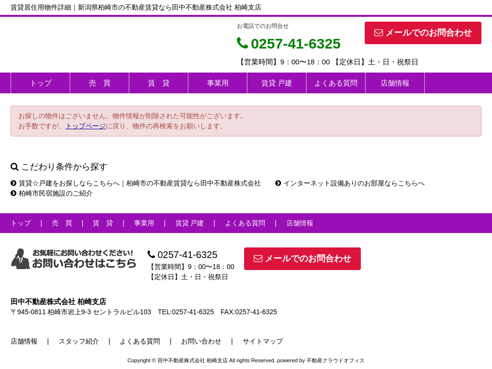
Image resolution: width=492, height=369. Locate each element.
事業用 (218, 83)
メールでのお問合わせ (423, 32)
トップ (40, 83)
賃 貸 (159, 83)
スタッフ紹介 (79, 341)
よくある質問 (335, 83)
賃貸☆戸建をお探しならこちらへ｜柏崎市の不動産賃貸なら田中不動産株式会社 (136, 183)
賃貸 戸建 (276, 83)
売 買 (100, 83)
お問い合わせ (201, 341)
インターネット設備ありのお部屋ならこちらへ (350, 183)
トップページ (85, 126)
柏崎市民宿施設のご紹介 (52, 193)
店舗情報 (395, 83)
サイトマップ (263, 341)
